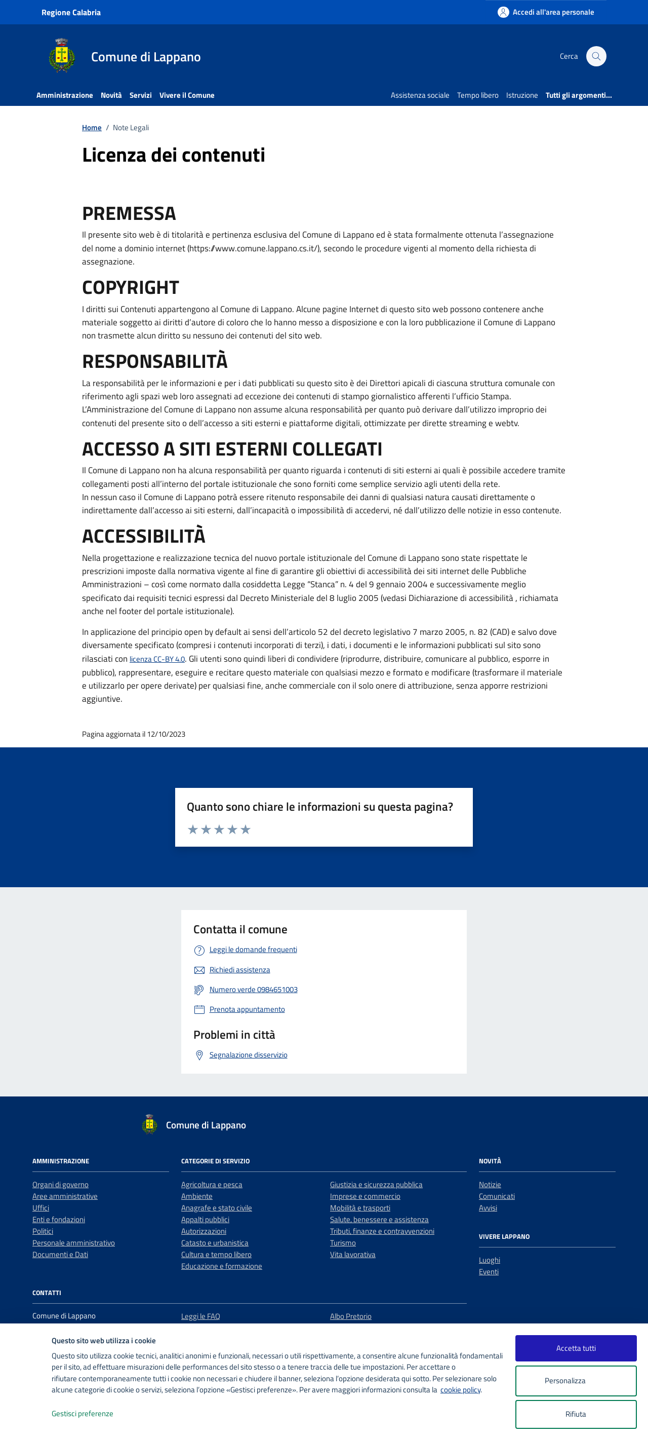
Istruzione (522, 95)
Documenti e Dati (60, 1254)
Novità (111, 95)
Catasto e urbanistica (215, 1242)
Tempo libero (478, 95)
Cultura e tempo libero (216, 1254)
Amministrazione (64, 95)
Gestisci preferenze (93, 1414)
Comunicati (497, 1196)
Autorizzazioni (203, 1231)
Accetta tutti (576, 1348)
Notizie (490, 1184)
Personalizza (576, 1381)
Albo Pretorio (351, 1316)
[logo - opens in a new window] (26, 1422)
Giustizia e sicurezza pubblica (376, 1184)
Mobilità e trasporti (360, 1208)
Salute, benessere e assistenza (379, 1219)
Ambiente (197, 1196)
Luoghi (489, 1260)
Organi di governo (60, 1184)
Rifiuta (575, 1414)
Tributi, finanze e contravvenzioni (382, 1231)
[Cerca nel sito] (596, 56)
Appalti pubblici (205, 1219)
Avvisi (488, 1208)
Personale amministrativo (73, 1242)
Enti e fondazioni (58, 1219)
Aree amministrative (65, 1196)
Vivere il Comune (187, 95)
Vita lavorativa (353, 1254)
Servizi (141, 95)
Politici (42, 1231)
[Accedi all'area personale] (545, 12)
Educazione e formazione (221, 1266)
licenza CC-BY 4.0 (157, 659)
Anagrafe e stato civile (216, 1208)
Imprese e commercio (365, 1196)
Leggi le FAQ (200, 1316)
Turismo (343, 1242)
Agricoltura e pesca (211, 1184)
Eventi (489, 1271)
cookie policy (460, 1389)
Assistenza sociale (420, 95)
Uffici (40, 1208)
